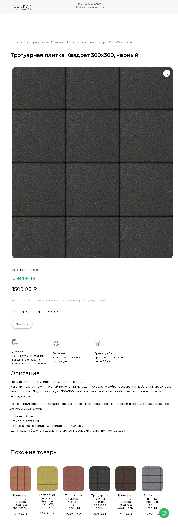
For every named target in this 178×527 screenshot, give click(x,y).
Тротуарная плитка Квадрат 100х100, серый (152, 502)
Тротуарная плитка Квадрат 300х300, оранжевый (21, 502)
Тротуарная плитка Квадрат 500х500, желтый (47, 501)
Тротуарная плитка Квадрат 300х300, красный (73, 502)
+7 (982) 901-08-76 (95, 300)
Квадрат (59, 42)
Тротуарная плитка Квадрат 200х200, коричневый (125, 502)
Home (14, 42)
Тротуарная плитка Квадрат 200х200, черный (99, 502)
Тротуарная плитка (37, 42)
